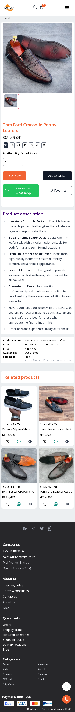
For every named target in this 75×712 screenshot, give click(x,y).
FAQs (6, 608)
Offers (7, 625)
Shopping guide (13, 640)
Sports (7, 674)
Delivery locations (14, 645)
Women (43, 664)
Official (6, 18)
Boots (42, 679)
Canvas (42, 674)
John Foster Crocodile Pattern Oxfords (19, 492)
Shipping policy (13, 585)
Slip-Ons (8, 684)
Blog (6, 650)
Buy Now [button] (15, 176)
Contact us (10, 596)
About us (9, 602)
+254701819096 (13, 551)
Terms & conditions (16, 591)
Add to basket (57, 176)
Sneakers (44, 669)
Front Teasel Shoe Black (55, 429)
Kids (5, 669)
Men (6, 664)
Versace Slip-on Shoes (17, 429)
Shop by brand (12, 630)
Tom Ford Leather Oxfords (56, 492)
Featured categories (16, 635)
